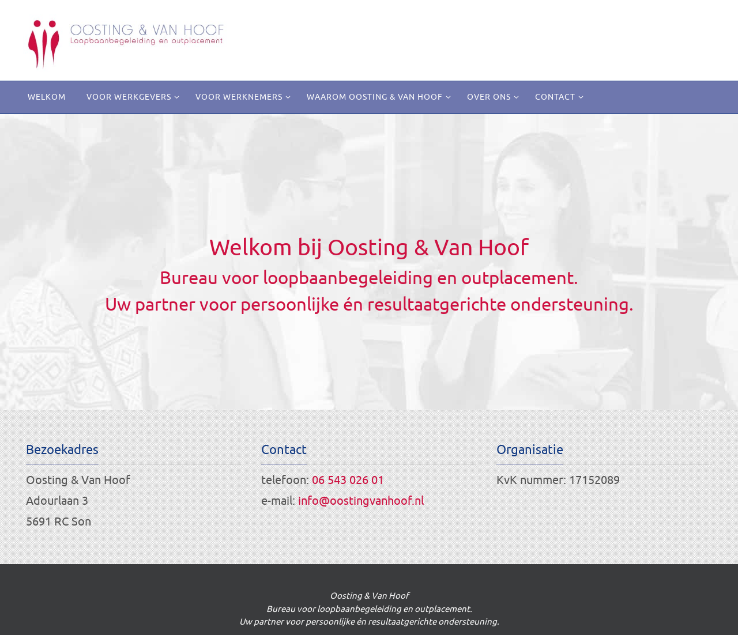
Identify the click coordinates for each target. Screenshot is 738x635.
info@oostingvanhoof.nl (361, 501)
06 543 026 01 (348, 480)
